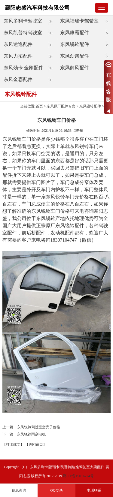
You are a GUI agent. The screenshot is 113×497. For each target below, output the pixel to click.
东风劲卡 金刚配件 (23, 67)
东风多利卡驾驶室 (23, 20)
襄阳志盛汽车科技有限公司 (37, 8)
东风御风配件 (74, 67)
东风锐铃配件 (74, 44)
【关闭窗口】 (36, 444)
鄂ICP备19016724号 (78, 476)
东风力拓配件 (18, 56)
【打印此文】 (13, 444)
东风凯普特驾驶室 (23, 32)
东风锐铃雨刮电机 (31, 434)
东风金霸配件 (18, 79)
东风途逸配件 (18, 44)
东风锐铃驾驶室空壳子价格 (38, 427)
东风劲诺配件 (74, 56)
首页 (39, 106)
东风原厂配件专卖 (61, 106)
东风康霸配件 (74, 32)
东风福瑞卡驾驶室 (79, 20)
